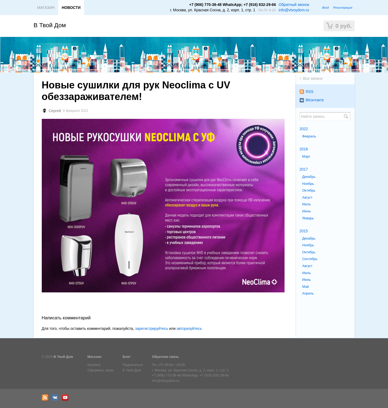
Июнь (306, 211)
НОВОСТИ (71, 7)
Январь (308, 218)
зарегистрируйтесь (151, 328)
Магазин (95, 357)
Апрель (308, 293)
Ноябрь (308, 184)
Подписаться (133, 365)
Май (305, 287)
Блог (127, 357)
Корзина (94, 365)
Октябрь (309, 190)
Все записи (313, 78)
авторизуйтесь (189, 328)
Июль (306, 204)
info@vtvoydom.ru (294, 10)
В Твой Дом (50, 25)
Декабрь (309, 177)
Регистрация (342, 7)
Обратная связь (165, 357)
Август (307, 197)
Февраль (309, 136)
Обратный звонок (294, 4)
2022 (304, 129)
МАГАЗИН (46, 7)
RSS (307, 91)
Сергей (54, 111)
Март (306, 156)
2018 (304, 149)
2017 (304, 169)
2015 (304, 231)
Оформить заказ (101, 370)
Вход (325, 7)
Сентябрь (309, 259)
